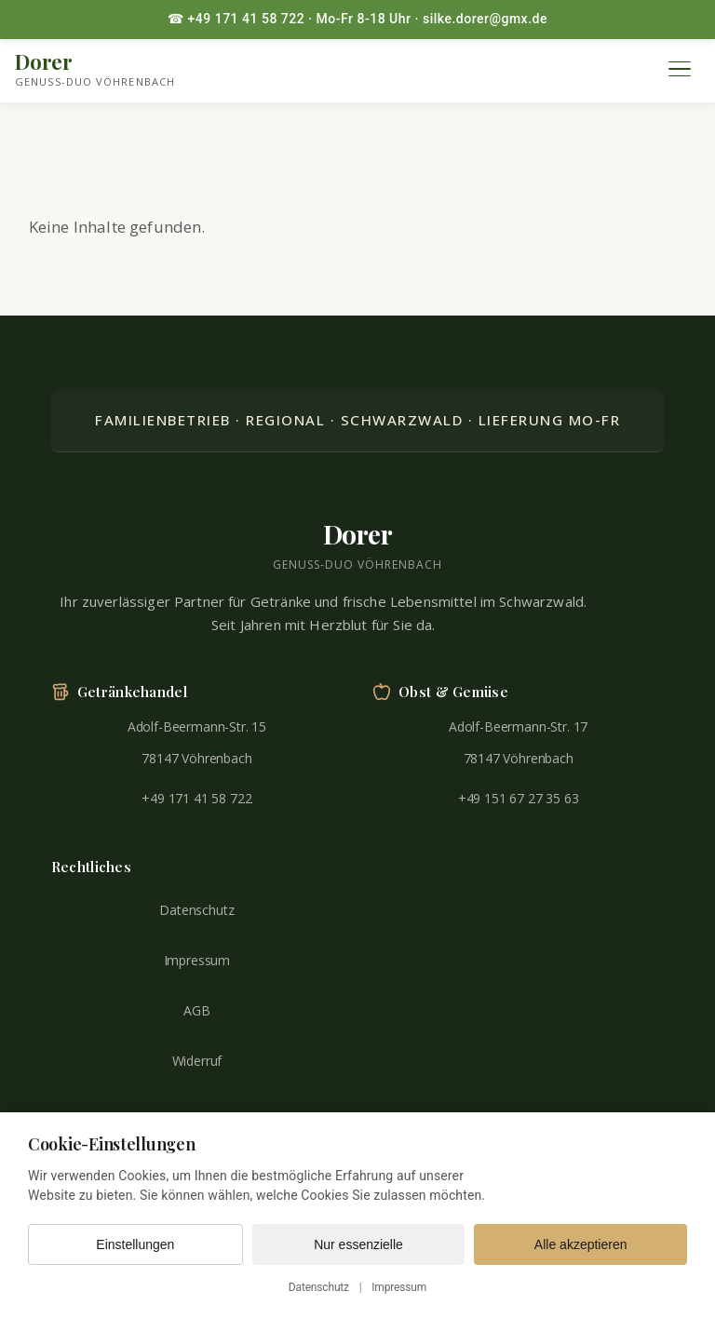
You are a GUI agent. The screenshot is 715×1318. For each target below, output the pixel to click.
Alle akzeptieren (580, 1244)
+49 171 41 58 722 (196, 798)
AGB (196, 1010)
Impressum (197, 960)
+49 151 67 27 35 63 (518, 798)
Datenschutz (196, 910)
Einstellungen (135, 1244)
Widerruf (197, 1060)
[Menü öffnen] (679, 68)
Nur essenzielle (358, 1244)
